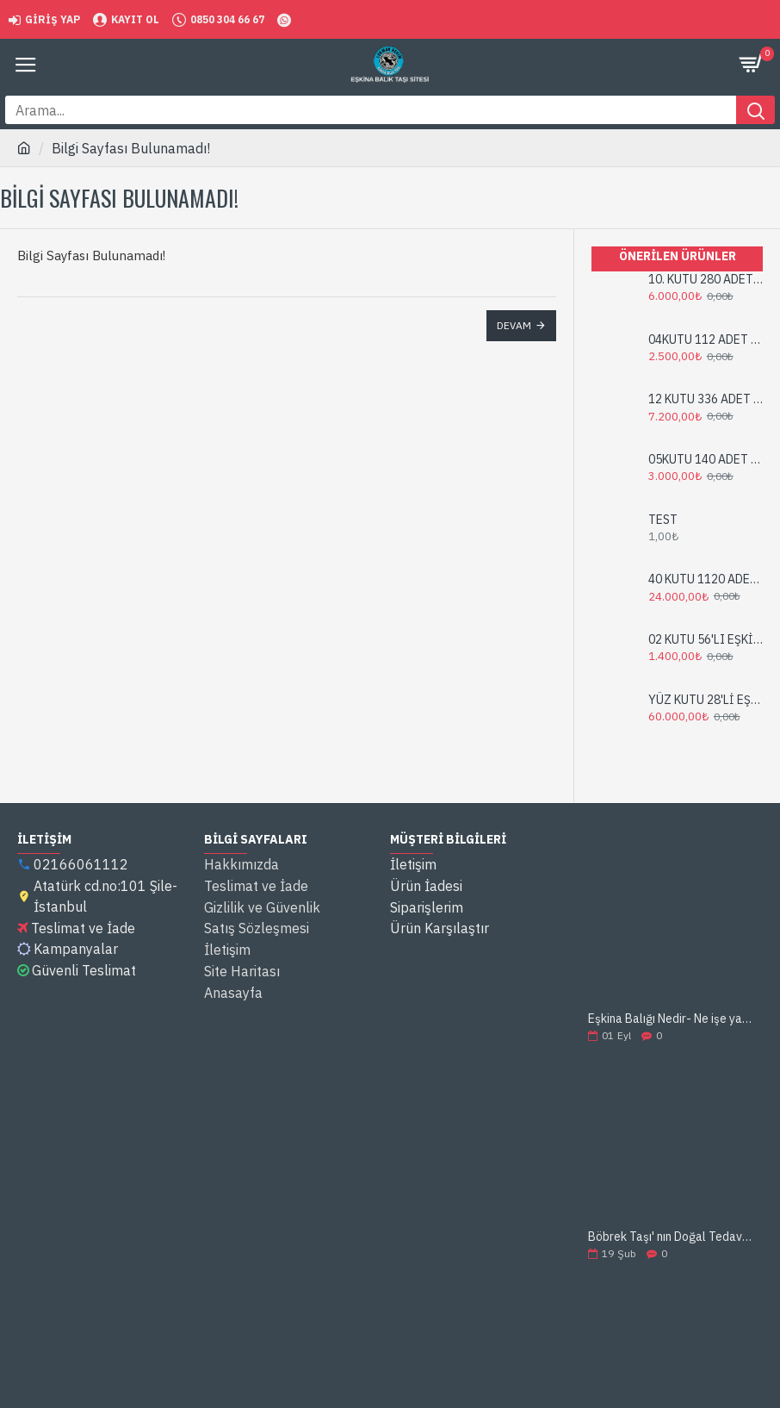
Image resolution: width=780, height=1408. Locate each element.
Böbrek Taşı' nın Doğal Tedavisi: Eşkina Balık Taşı (670, 1236)
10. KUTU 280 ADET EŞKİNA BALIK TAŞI (705, 279)
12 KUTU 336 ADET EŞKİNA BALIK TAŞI (705, 399)
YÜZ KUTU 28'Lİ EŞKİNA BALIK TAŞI (705, 699)
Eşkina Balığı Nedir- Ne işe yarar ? (670, 1018)
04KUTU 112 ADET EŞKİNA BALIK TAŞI (705, 339)
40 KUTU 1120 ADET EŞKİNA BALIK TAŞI (705, 579)
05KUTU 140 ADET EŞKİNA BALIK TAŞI (705, 459)
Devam (514, 325)
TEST (663, 519)
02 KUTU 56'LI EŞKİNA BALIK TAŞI (705, 639)
